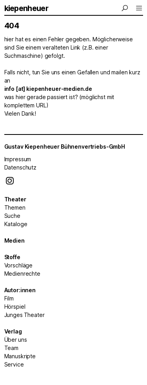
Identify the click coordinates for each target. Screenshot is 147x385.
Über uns (15, 339)
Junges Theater (24, 314)
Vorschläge (18, 265)
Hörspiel (14, 306)
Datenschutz (20, 167)
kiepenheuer (26, 8)
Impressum (17, 159)
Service (14, 364)
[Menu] (125, 8)
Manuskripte (20, 356)
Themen (14, 207)
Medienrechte (22, 273)
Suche (12, 215)
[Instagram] (9, 182)
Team (11, 347)
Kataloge (15, 224)
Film (9, 298)
